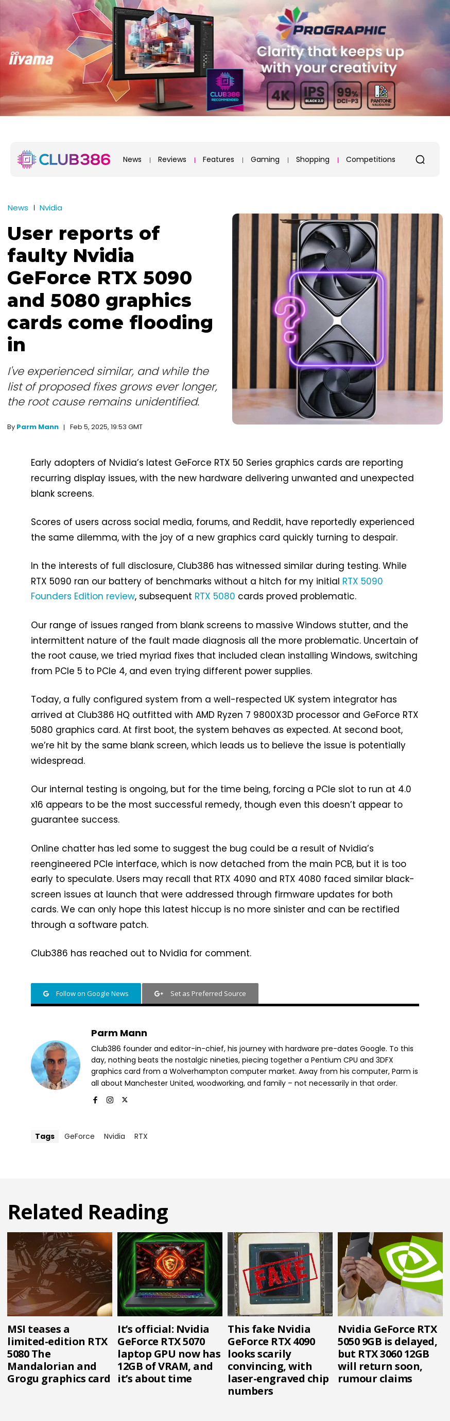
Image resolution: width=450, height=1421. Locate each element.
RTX (141, 1136)
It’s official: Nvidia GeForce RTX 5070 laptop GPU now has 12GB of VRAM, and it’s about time (168, 1353)
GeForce (79, 1136)
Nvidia (51, 207)
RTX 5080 (215, 596)
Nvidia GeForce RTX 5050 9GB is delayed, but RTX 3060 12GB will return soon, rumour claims (387, 1353)
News (18, 207)
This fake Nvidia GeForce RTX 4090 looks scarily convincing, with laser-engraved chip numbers (278, 1360)
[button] (420, 159)
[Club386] (64, 159)
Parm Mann (37, 427)
